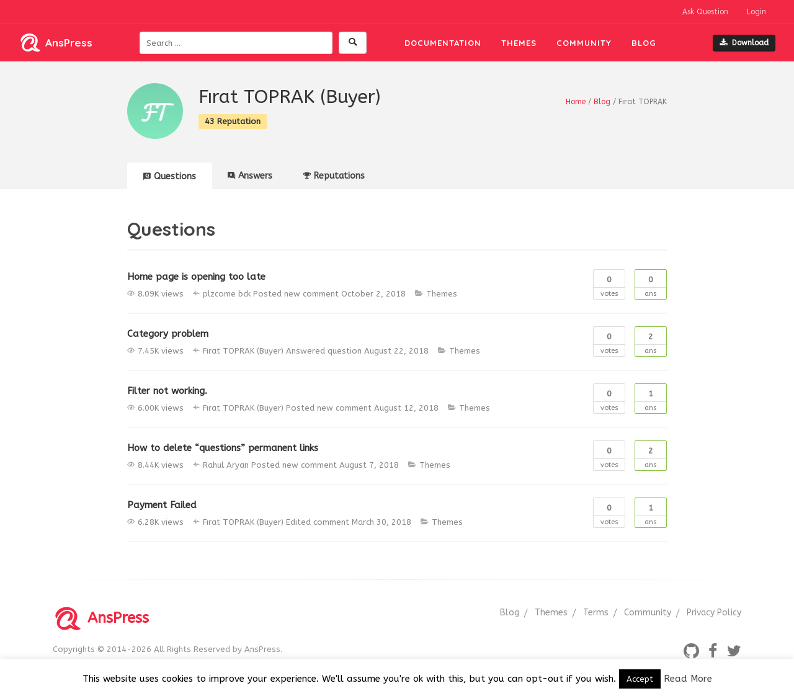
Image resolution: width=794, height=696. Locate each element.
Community (584, 43)
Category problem (167, 333)
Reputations (334, 176)
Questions (169, 176)
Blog (643, 43)
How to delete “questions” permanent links (222, 447)
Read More (688, 678)
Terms (596, 612)
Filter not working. (167, 390)
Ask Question (705, 11)
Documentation (442, 43)
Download (744, 42)
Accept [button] (640, 679)
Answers (250, 176)
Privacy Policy (714, 612)
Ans (650, 284)
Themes (519, 43)
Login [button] (756, 11)
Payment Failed (162, 505)
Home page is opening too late (196, 276)
